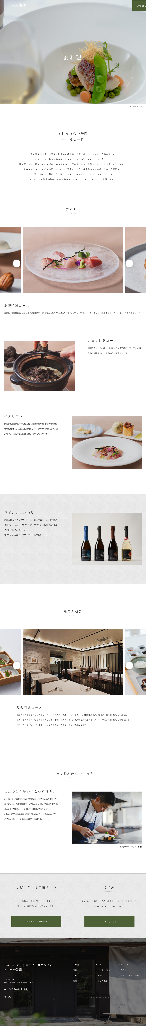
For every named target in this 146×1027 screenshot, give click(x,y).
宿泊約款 (122, 971)
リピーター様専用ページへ (36, 922)
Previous (20, 264)
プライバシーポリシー (129, 976)
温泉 (75, 971)
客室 (75, 976)
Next (126, 264)
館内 (75, 982)
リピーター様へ (103, 971)
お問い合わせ (102, 982)
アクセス (100, 965)
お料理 (76, 965)
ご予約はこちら (133, 6)
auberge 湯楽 (18, 5)
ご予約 (99, 976)
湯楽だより (123, 965)
